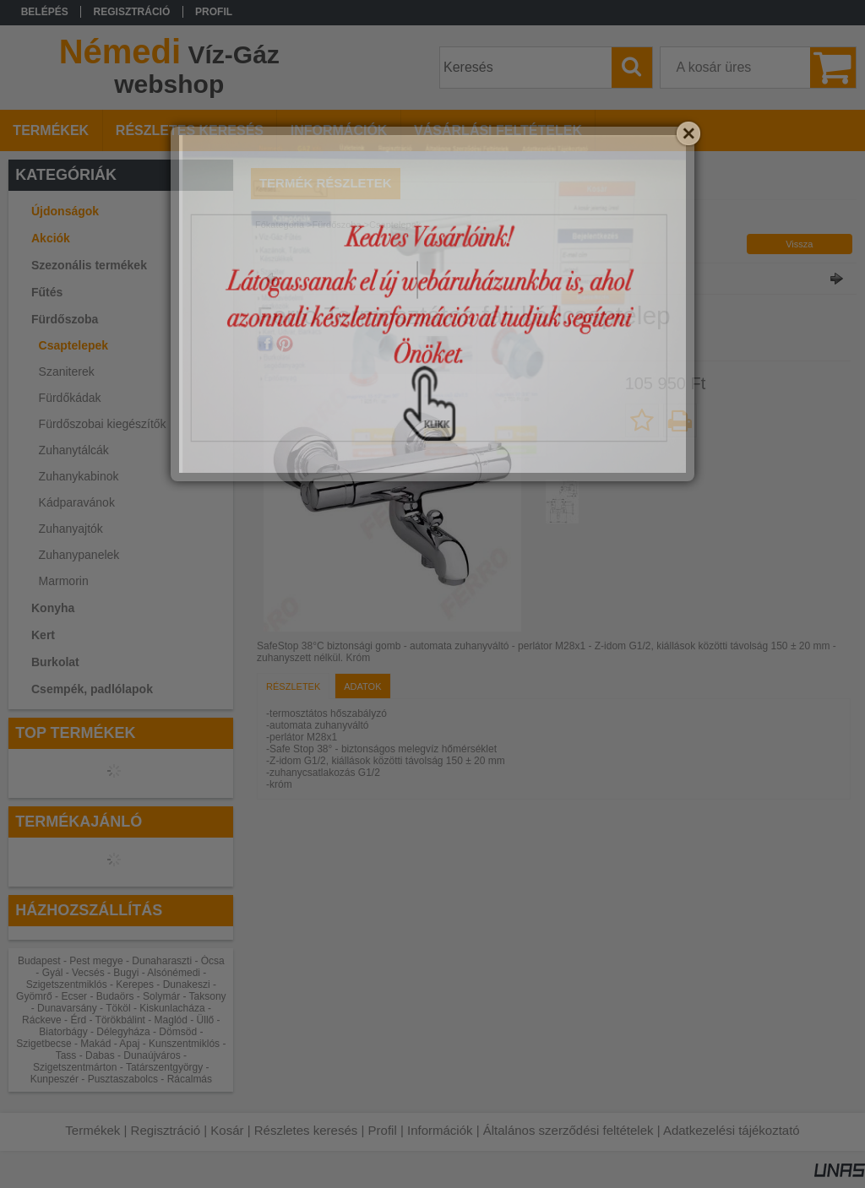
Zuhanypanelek (79, 554)
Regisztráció (166, 1130)
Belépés (44, 12)
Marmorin (64, 581)
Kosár (226, 1130)
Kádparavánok (77, 502)
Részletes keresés (306, 1130)
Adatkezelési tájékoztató (731, 1130)
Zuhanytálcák (74, 450)
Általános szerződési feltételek (568, 1130)
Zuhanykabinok (79, 476)
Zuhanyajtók (71, 528)
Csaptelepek (73, 345)
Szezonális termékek (89, 265)
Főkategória (279, 225)
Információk (440, 1130)
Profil (382, 1130)
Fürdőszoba (337, 225)
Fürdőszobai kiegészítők (102, 424)
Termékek (92, 1130)
